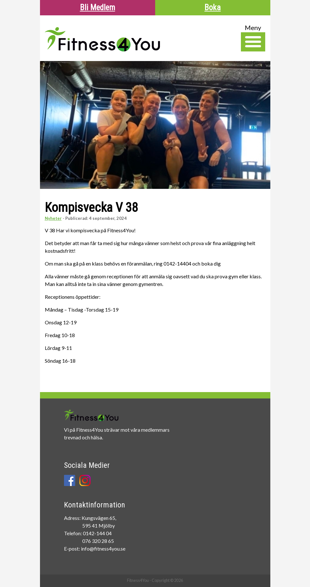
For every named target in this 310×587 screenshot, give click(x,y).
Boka (212, 7)
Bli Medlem (97, 7)
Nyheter (53, 218)
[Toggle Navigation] (253, 41)
